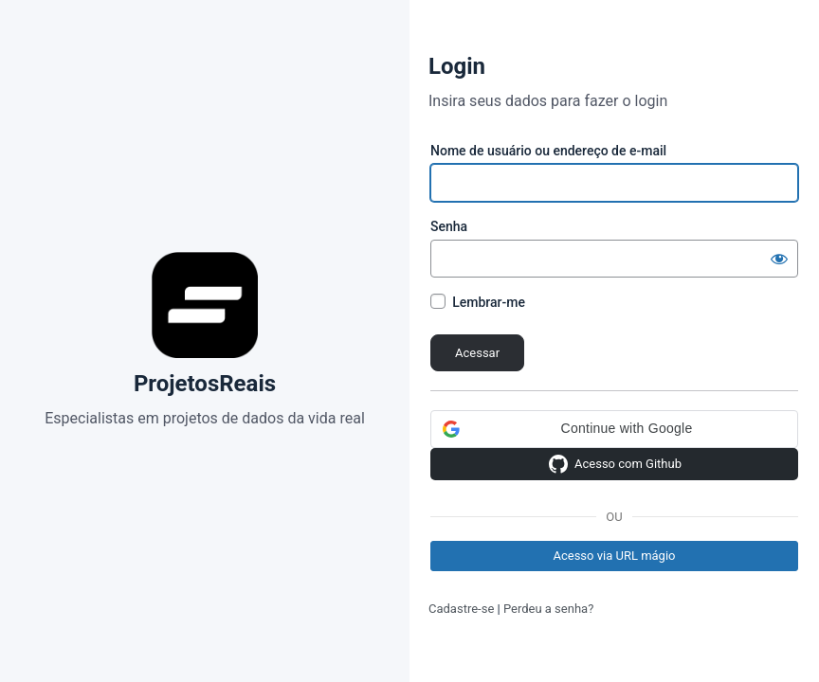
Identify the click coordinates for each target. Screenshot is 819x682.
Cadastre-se (461, 608)
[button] (614, 429)
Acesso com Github (614, 464)
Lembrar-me (488, 302)
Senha (448, 226)
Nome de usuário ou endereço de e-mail (548, 150)
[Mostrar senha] (779, 259)
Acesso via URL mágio (614, 555)
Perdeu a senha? (548, 608)
